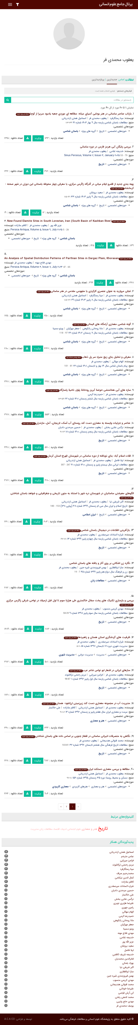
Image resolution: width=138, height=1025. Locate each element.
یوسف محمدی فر (125, 1006)
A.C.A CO (9, 1019)
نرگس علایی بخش (113, 427)
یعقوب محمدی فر (98, 118)
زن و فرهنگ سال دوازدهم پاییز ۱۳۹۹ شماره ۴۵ (104, 572)
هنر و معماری (97, 787)
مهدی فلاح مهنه (43, 263)
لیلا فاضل (118, 460)
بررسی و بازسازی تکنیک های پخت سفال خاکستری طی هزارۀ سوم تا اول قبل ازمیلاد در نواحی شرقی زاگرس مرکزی (70, 602)
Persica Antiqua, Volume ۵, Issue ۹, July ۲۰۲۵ (36, 230)
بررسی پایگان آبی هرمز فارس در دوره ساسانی (105, 147)
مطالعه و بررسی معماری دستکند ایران (102, 769)
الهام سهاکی (117, 361)
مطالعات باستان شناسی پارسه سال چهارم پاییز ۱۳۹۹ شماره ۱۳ (97, 539)
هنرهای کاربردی (80, 787)
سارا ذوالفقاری (116, 567)
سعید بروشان (96, 192)
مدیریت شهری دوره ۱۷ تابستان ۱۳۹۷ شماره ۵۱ (104, 646)
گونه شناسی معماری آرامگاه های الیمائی (101, 324)
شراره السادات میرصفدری (110, 535)
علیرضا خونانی (126, 989)
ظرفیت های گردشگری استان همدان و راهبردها (97, 637)
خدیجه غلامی (116, 151)
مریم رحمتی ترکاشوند (75, 675)
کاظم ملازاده (21, 225)
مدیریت (100, 655)
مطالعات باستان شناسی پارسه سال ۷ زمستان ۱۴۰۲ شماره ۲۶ (97, 333)
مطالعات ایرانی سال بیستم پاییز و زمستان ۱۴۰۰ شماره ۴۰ (99, 465)
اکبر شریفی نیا (116, 502)
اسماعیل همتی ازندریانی (74, 118)
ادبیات (63, 829)
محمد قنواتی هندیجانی (111, 741)
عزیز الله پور (56, 225)
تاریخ (101, 131)
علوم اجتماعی (74, 829)
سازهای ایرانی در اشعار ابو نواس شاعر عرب (99, 670)
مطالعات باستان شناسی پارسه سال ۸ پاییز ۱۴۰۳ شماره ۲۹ (99, 300)
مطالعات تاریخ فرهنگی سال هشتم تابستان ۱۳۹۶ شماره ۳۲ (98, 745)
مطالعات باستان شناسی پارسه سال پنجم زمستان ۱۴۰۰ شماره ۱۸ (96, 432)
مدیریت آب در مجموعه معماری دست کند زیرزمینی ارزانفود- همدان (86, 703)
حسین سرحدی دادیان (69, 427)
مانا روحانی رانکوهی (92, 328)
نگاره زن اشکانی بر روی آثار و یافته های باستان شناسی (99, 563)
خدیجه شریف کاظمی (123, 954)
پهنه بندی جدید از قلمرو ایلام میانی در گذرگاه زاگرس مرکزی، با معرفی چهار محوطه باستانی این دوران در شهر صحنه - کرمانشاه (69, 186)
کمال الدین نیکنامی (124, 878)
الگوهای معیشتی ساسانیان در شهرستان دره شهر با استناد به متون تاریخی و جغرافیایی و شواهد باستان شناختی (72, 495)
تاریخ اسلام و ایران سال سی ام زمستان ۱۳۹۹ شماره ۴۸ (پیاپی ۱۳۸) (94, 506)
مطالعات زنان (45, 829)
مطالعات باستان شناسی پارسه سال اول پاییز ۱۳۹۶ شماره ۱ (99, 679)
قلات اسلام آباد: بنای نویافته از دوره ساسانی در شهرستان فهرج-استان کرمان (82, 456)
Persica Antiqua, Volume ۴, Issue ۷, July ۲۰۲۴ (37, 267)
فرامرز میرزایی (96, 675)
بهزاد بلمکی (128, 963)
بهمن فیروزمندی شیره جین (93, 567)
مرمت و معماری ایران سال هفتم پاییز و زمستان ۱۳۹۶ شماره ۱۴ (96, 712)
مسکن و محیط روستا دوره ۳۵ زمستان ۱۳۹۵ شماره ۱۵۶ (100, 778)
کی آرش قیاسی (126, 993)
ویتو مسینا (58, 328)
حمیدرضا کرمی (95, 394)
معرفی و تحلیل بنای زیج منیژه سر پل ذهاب (98, 357)
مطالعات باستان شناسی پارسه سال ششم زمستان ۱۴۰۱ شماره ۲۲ (96, 399)
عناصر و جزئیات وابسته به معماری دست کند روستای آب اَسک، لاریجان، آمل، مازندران (76, 423)
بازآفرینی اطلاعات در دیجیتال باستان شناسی (98, 530)
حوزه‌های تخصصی (117, 131)
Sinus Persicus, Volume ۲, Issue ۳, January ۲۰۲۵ (92, 155)
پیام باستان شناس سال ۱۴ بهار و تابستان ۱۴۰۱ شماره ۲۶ (100, 366)
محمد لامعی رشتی (124, 997)
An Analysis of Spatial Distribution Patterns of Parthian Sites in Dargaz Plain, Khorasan (68, 258)
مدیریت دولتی (85, 655)
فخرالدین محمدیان (124, 959)
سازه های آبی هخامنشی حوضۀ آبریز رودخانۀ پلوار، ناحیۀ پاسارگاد (88, 390)
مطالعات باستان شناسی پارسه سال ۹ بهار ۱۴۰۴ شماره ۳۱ (100, 123)
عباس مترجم (127, 856)
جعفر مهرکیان (72, 328)
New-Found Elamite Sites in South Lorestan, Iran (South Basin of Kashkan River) (66, 221)
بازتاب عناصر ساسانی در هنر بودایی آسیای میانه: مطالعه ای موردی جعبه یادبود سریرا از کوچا (74, 114)
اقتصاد (56, 829)
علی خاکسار (54, 708)
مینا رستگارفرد (116, 118)
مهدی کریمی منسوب (113, 609)
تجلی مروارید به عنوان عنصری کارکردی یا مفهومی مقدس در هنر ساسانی (83, 291)
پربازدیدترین (98, 79)
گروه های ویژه (89, 131)
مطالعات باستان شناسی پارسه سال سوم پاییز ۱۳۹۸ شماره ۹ (98, 613)
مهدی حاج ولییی (125, 1001)
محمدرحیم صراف (125, 873)
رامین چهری (128, 907)
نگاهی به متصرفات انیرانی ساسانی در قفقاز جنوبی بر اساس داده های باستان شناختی (75, 736)
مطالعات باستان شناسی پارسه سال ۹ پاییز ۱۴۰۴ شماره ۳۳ (99, 197)
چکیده (38, 138)
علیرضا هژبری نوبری (123, 903)
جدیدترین (112, 79)
